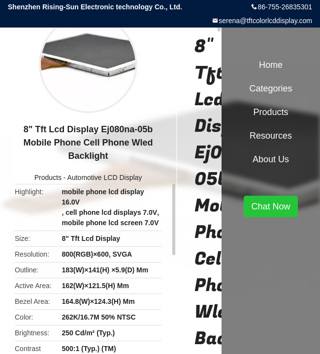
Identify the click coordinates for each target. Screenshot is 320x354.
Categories (270, 88)
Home (271, 65)
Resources (271, 136)
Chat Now (270, 206)
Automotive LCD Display (104, 177)
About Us (271, 159)
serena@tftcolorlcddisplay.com (265, 21)
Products (48, 177)
